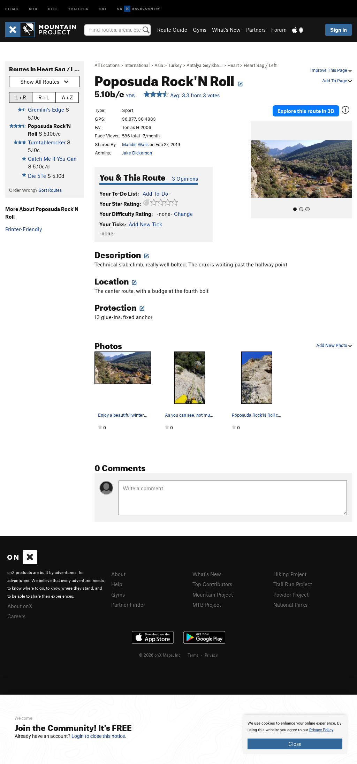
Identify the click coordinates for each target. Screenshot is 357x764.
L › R (20, 97)
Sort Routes (50, 190)
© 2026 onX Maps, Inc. (160, 654)
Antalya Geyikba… (204, 65)
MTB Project (206, 605)
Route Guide (172, 30)
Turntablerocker (47, 142)
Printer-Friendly (23, 229)
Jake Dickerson (137, 153)
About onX (19, 606)
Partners (256, 30)
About (118, 574)
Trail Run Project (292, 584)
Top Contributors (212, 584)
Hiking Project (289, 574)
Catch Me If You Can (52, 159)
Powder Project (291, 594)
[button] (258, 169)
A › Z (67, 97)
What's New (226, 30)
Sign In (338, 30)
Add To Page (337, 80)
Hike (53, 8)
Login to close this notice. (98, 736)
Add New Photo (334, 345)
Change (183, 214)
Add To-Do (155, 193)
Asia (158, 65)
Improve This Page (331, 70)
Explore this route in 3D (306, 111)
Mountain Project (212, 594)
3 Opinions (185, 178)
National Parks (290, 605)
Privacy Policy (321, 730)
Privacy (211, 654)
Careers (16, 616)
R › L (43, 97)
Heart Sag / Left (260, 65)
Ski (103, 8)
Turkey (175, 65)
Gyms (199, 30)
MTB (33, 8)
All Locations (107, 65)
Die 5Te (37, 176)
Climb (11, 8)
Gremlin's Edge (46, 109)
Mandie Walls (135, 144)
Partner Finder (128, 605)
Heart (233, 65)
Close (295, 744)
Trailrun (78, 8)
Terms (193, 654)
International (137, 65)
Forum (279, 30)
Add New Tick (145, 224)
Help (116, 584)
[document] (295, 734)
